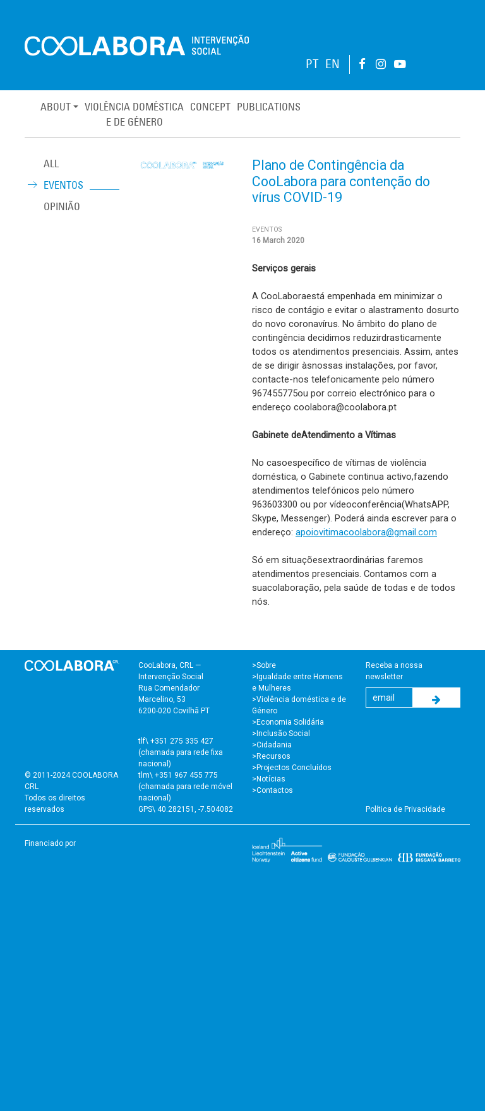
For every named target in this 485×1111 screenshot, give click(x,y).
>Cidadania (272, 744)
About (55, 106)
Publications (269, 106)
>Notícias (268, 779)
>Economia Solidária (288, 722)
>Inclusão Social (281, 733)
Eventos (63, 185)
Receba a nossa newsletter (394, 671)
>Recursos (271, 756)
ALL (51, 163)
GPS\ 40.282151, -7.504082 (185, 809)
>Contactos (272, 790)
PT (312, 64)
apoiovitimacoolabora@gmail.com (366, 532)
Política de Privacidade (405, 809)
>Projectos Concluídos (292, 767)
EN (332, 64)
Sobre (266, 665)
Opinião (62, 206)
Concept (210, 106)
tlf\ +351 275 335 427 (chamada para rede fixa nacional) (180, 752)
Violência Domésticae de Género (134, 114)
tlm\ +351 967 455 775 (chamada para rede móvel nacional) (185, 786)
